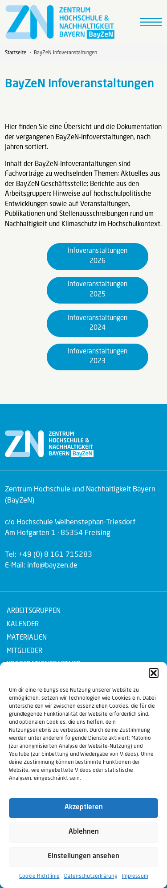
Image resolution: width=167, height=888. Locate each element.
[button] (153, 673)
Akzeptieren (84, 807)
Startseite (15, 53)
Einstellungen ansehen (83, 856)
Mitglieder (24, 651)
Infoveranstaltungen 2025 (97, 289)
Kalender (23, 624)
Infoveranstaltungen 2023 (97, 357)
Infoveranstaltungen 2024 (97, 323)
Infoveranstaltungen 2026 (97, 256)
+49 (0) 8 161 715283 (55, 555)
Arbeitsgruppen (34, 611)
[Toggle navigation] (151, 22)
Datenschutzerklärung (91, 876)
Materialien (27, 638)
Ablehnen (84, 832)
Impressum (135, 876)
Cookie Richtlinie (39, 876)
